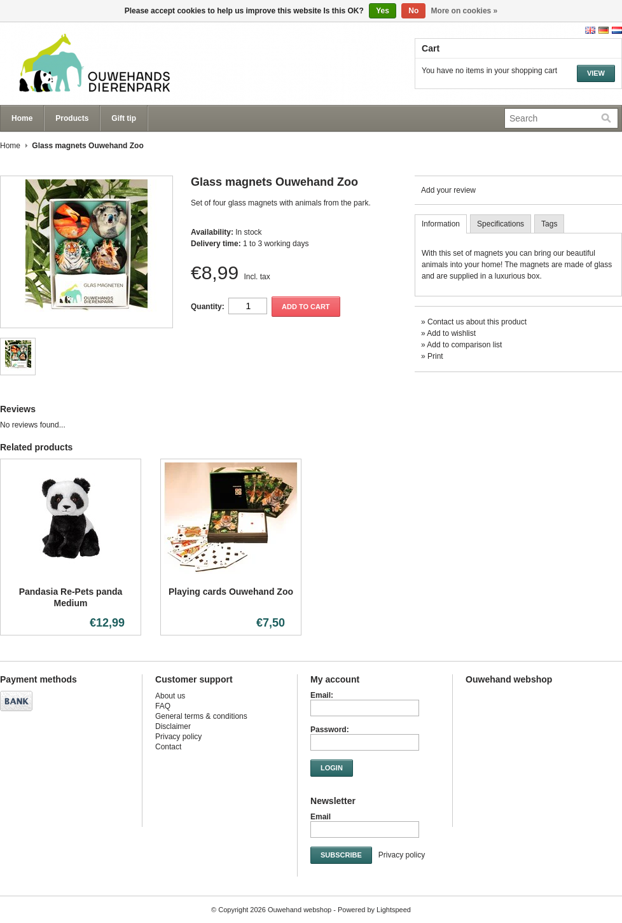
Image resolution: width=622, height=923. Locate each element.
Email (320, 816)
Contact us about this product (477, 321)
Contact (168, 746)
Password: (329, 729)
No (413, 10)
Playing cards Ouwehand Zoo (231, 591)
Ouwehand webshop (127, 63)
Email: (321, 695)
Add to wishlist (451, 333)
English (590, 30)
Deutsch (603, 30)
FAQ (162, 706)
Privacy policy (178, 736)
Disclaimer (173, 726)
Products (71, 118)
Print (435, 356)
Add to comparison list (464, 344)
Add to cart (306, 306)
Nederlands (617, 30)
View (596, 73)
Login (332, 768)
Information (441, 223)
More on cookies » (464, 10)
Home (21, 118)
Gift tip (123, 118)
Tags (549, 223)
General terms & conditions (201, 716)
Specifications (500, 223)
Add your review (448, 190)
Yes (382, 10)
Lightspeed (394, 909)
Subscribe (341, 855)
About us (170, 695)
